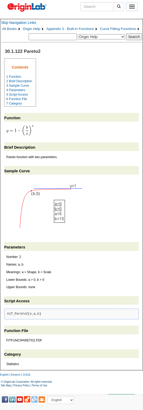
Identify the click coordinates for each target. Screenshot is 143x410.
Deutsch (16, 374)
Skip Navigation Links (18, 22)
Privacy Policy (21, 385)
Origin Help (31, 29)
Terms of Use (39, 385)
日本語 (26, 374)
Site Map (6, 385)
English (4, 374)
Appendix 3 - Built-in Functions (70, 29)
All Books (9, 29)
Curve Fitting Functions (118, 29)
